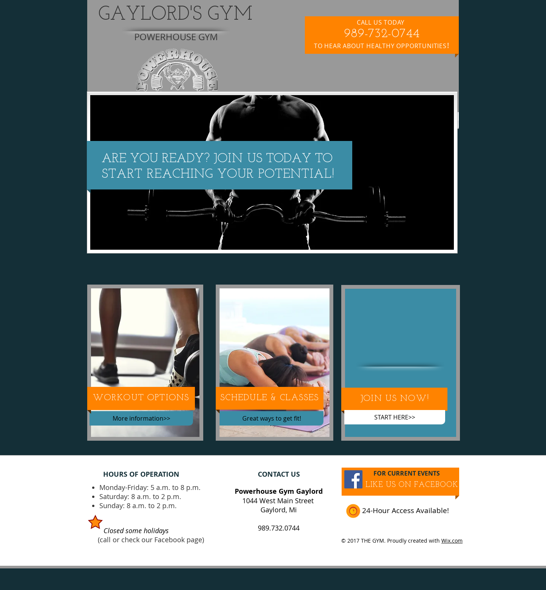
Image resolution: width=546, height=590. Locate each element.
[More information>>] (141, 418)
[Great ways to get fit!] (271, 418)
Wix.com (452, 540)
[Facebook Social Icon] (353, 479)
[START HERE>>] (394, 417)
